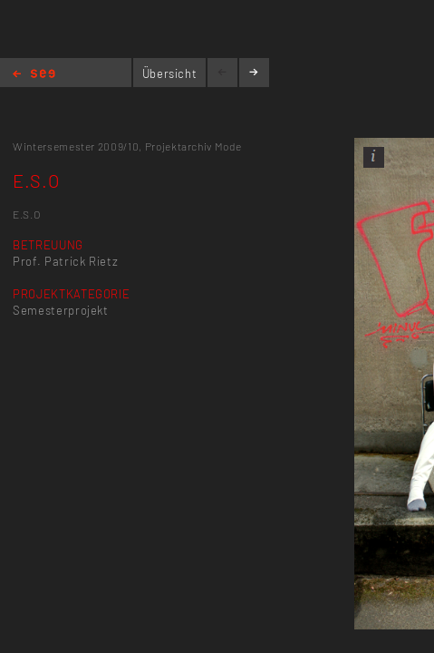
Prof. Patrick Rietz (65, 261)
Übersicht (170, 73)
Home (34, 75)
